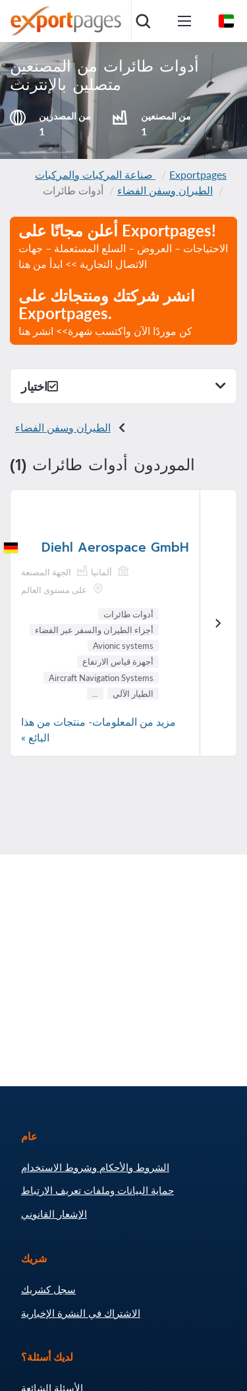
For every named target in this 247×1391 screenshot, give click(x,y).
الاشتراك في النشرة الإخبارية (80, 1313)
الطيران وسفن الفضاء (165, 190)
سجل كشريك (48, 1289)
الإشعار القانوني (54, 1214)
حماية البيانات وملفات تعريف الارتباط (97, 1190)
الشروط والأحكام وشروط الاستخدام (95, 1167)
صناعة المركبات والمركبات (95, 174)
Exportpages (198, 174)
